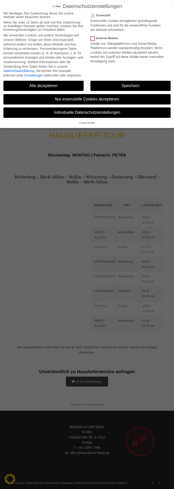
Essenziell (102, 15)
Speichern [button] (131, 85)
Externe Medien (106, 38)
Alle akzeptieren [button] (43, 85)
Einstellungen (34, 75)
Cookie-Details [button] (87, 122)
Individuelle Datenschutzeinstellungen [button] (87, 112)
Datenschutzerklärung (18, 71)
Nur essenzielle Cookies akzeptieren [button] (87, 99)
